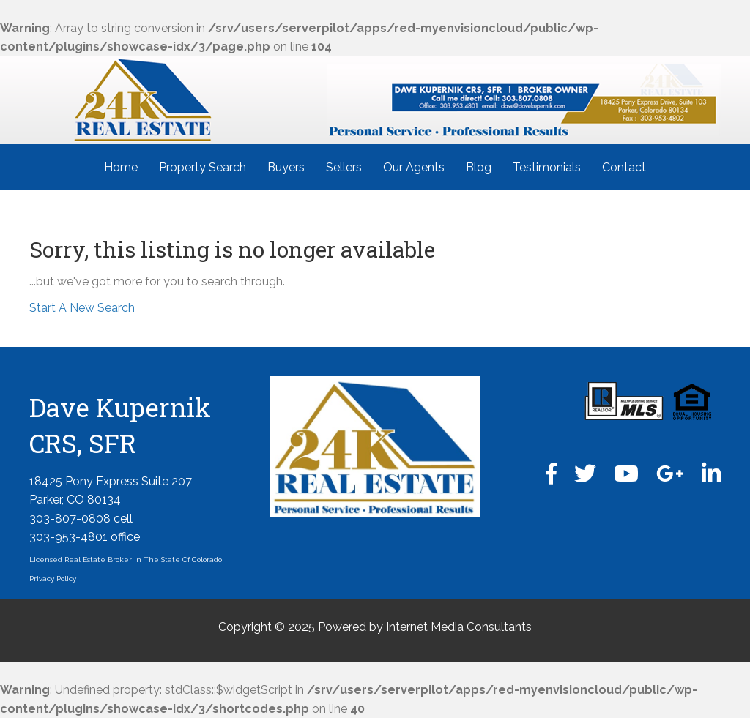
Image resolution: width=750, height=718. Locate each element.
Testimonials (547, 167)
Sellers (344, 167)
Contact (624, 167)
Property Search (202, 167)
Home (121, 167)
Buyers (286, 167)
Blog (478, 167)
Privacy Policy (52, 579)
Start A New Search (82, 308)
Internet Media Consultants (459, 627)
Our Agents (414, 167)
